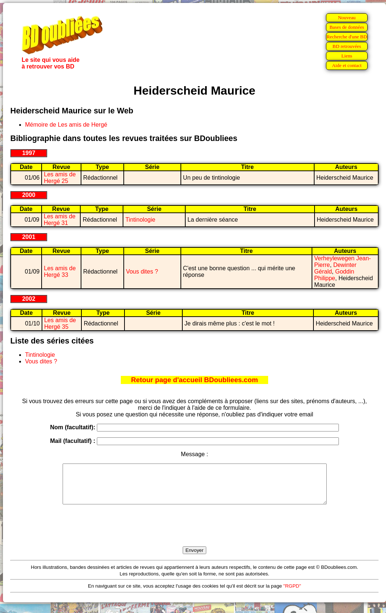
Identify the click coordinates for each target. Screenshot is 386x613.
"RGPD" (292, 593)
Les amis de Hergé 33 (60, 271)
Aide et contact (347, 65)
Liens (346, 56)
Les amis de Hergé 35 (60, 323)
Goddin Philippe (334, 274)
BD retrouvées (347, 46)
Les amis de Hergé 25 (60, 177)
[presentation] (194, 533)
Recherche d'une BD (347, 36)
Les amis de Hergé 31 (60, 219)
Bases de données (346, 27)
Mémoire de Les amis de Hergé (66, 124)
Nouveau (346, 17)
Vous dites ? (142, 271)
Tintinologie (140, 219)
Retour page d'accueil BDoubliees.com (194, 380)
